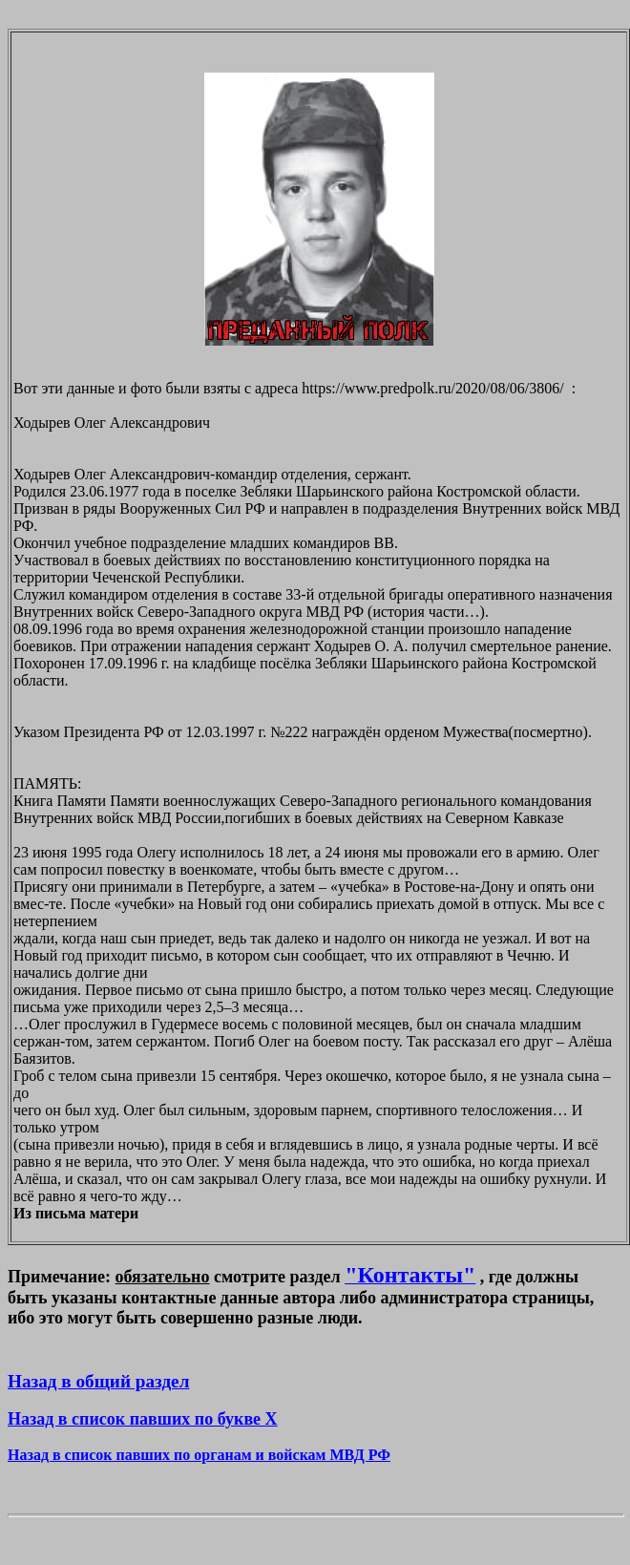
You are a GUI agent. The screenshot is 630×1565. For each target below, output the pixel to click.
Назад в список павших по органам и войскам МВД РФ (199, 1455)
